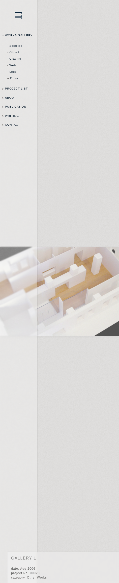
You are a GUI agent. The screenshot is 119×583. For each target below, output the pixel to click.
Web (12, 65)
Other (14, 78)
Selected (16, 45)
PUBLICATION (15, 106)
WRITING (12, 115)
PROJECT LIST (16, 88)
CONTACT (12, 124)
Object (14, 52)
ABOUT (10, 97)
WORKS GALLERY (18, 35)
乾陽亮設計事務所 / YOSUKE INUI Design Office (18, 16)
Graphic (15, 58)
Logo (13, 71)
